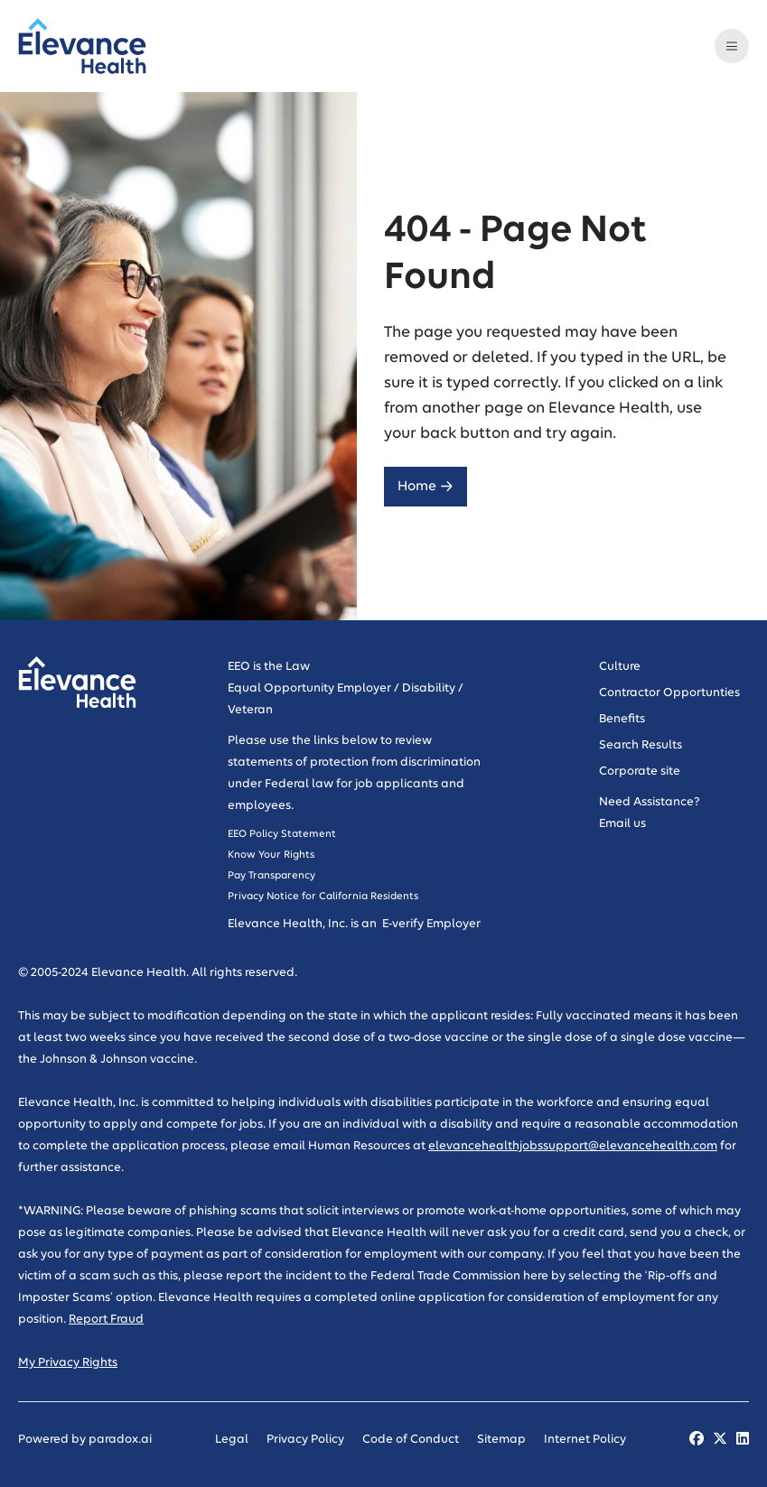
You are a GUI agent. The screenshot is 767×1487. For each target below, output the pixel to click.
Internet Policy (585, 1439)
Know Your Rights (272, 855)
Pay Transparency (271, 875)
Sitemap (501, 1439)
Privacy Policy (305, 1439)
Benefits (622, 719)
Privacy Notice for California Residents (323, 896)
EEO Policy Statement (282, 834)
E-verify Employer (430, 924)
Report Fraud (106, 1319)
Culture (620, 667)
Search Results (640, 745)
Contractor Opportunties (669, 693)
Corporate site (639, 771)
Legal (231, 1439)
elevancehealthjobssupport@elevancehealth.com (572, 1146)
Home (426, 486)
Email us (622, 824)
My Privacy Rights (67, 1363)
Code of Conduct (410, 1439)
